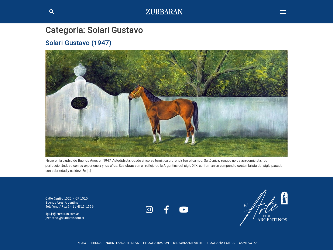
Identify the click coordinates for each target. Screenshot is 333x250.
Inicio (81, 242)
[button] (51, 11)
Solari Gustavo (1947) (78, 43)
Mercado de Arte (187, 242)
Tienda (96, 242)
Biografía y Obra (220, 242)
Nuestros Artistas (122, 242)
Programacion (156, 242)
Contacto (248, 242)
